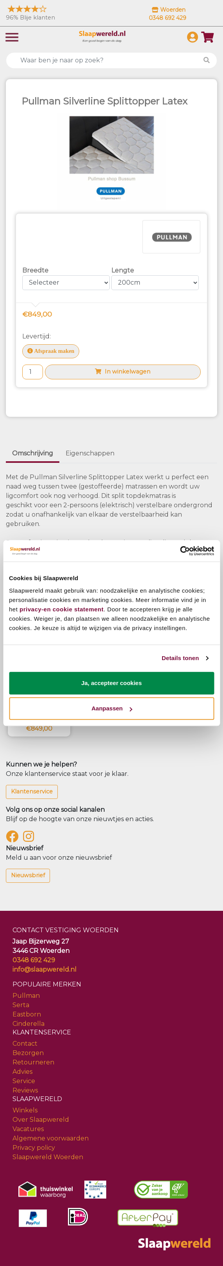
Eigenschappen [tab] (90, 453)
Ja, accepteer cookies (111, 683)
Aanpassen (111, 708)
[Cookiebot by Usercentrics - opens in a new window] (180, 551)
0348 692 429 (33, 960)
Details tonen (180, 658)
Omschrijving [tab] (32, 453)
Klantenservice (32, 791)
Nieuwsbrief (28, 875)
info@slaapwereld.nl (44, 969)
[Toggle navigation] (12, 36)
